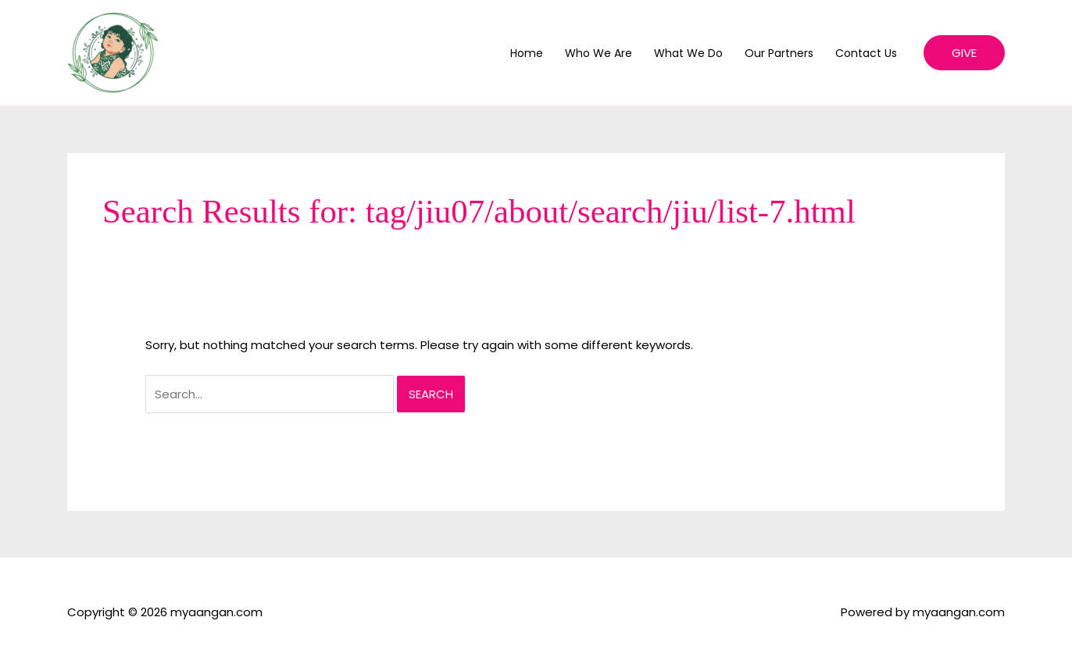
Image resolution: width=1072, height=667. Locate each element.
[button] (964, 52)
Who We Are (598, 53)
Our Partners (779, 53)
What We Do (688, 53)
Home (526, 53)
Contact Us (866, 53)
